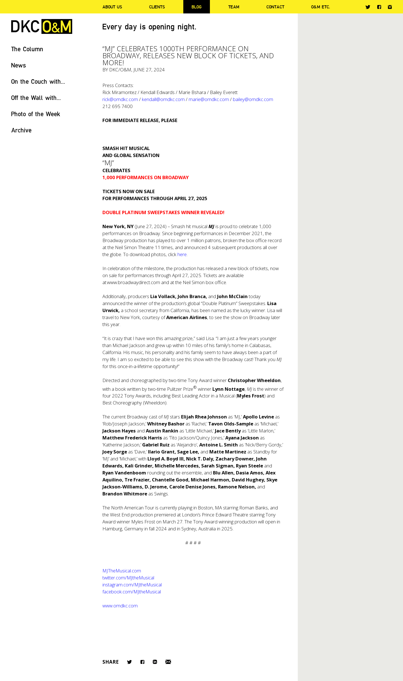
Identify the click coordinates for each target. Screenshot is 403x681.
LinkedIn (155, 662)
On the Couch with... (38, 81)
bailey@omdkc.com (253, 99)
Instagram (390, 7)
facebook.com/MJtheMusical (131, 591)
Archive (21, 130)
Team (233, 7)
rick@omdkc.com (120, 99)
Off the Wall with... (36, 97)
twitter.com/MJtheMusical (128, 577)
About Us (112, 7)
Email (168, 662)
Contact (275, 7)
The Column (27, 49)
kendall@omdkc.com (163, 99)
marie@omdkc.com (209, 99)
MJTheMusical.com (121, 570)
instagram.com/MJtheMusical (132, 584)
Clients (157, 7)
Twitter (367, 7)
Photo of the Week (35, 114)
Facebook (379, 7)
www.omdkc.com (120, 605)
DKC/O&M (41, 26)
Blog (197, 7)
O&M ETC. (320, 7)
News (18, 65)
